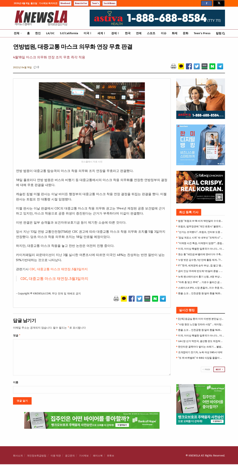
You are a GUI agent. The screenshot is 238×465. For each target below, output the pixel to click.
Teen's (95, 3)
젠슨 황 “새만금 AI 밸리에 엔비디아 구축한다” (201, 254)
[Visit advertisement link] (200, 404)
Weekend (65, 3)
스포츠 (151, 33)
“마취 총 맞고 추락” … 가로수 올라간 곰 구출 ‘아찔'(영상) (201, 282)
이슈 (163, 33)
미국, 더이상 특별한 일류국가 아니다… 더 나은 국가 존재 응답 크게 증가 (201, 248)
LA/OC (50, 33)
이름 (15, 383)
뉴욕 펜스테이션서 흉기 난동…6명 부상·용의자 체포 (201, 276)
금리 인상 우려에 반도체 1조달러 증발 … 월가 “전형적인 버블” (201, 271)
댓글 (17, 336)
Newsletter (81, 3)
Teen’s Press (202, 33)
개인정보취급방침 (36, 456)
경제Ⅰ (115, 33)
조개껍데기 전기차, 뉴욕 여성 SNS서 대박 (200, 352)
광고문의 (70, 456)
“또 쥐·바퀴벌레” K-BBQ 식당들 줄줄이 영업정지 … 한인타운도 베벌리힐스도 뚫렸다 (201, 357)
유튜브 (110, 456)
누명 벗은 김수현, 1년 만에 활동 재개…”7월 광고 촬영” (201, 260)
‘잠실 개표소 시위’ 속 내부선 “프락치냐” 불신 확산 (201, 237)
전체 (16, 33)
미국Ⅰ (88, 33)
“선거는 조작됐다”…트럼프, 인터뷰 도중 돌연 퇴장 (201, 232)
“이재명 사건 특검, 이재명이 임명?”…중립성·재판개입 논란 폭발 (201, 243)
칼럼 (218, 33)
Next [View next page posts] (219, 369)
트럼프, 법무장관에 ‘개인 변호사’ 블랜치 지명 (201, 226)
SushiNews (109, 3)
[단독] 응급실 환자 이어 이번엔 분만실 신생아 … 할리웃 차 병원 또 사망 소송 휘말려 (201, 318)
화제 (174, 33)
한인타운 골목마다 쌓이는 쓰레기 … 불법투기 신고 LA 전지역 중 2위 (201, 346)
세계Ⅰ (101, 33)
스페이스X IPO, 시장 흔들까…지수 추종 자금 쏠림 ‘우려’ (201, 287)
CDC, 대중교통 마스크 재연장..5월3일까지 (59, 269)
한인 (38, 33)
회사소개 (18, 456)
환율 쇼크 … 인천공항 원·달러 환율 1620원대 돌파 (201, 293)
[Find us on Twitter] (218, 3)
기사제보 (84, 456)
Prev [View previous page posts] (206, 369)
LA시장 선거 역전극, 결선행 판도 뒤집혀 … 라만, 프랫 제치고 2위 (201, 341)
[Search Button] (223, 33)
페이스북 (98, 456)
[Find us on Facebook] (206, 3)
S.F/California (69, 33)
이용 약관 (56, 456)
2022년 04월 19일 (22, 67)
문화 (185, 33)
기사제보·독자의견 (48, 3)
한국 (128, 33)
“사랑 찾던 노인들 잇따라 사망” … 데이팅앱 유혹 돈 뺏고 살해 (201, 324)
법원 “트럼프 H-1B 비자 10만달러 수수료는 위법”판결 (201, 220)
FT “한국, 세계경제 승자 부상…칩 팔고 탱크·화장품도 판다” (201, 265)
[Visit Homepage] (41, 18)
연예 (138, 33)
